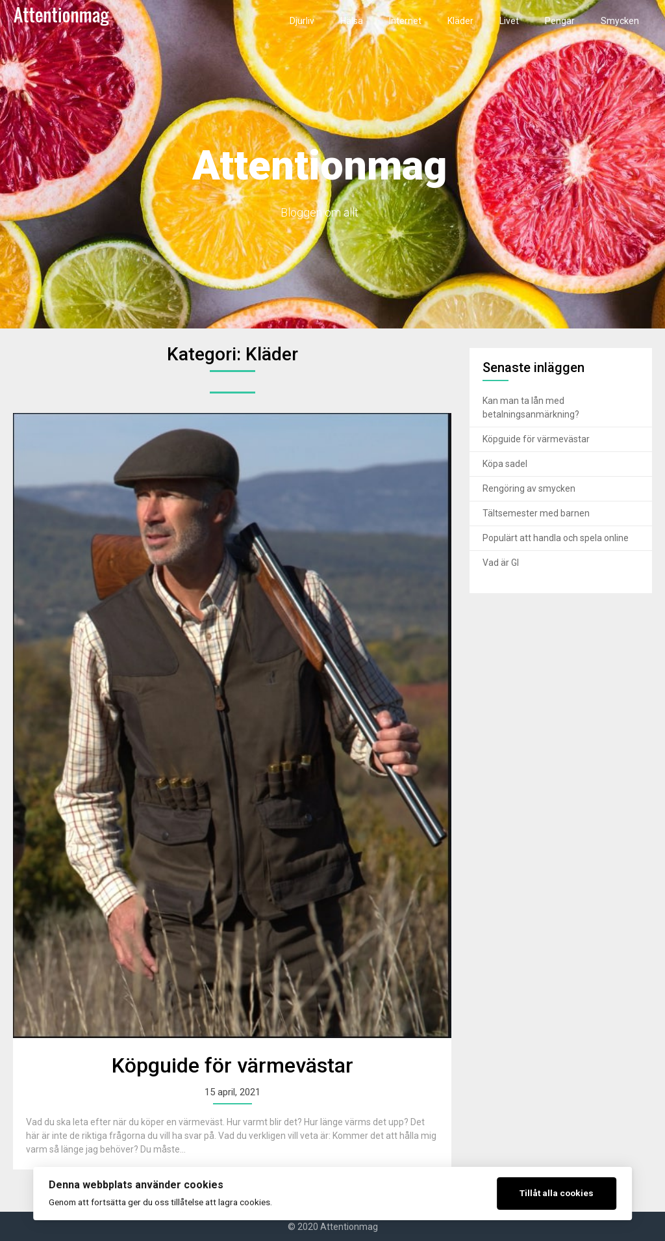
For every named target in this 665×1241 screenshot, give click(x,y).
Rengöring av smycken (529, 488)
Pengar (560, 21)
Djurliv (302, 21)
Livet (509, 21)
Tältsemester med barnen (536, 513)
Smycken (620, 21)
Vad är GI (501, 562)
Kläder (460, 21)
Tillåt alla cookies (557, 1193)
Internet (405, 21)
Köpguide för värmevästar (232, 1065)
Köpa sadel (505, 464)
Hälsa (351, 21)
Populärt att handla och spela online (556, 538)
